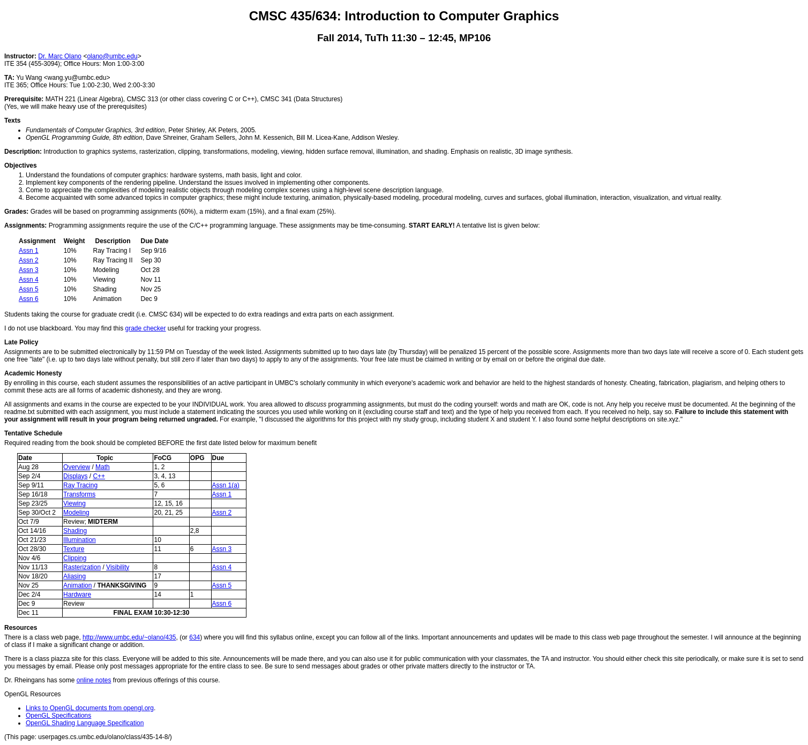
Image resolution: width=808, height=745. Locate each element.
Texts (12, 120)
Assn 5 (29, 289)
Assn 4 (29, 279)
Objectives (20, 165)
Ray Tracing (80, 485)
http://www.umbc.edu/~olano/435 (129, 637)
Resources (20, 627)
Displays (75, 476)
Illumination (79, 540)
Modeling (76, 512)
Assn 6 (29, 299)
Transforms (79, 494)
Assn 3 (29, 270)
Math (102, 467)
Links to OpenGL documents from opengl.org (90, 708)
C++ (99, 476)
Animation (77, 585)
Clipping (74, 558)
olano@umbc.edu (112, 56)
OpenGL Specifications (58, 715)
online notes (94, 680)
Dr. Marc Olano (59, 56)
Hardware (77, 594)
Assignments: (25, 225)
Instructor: (20, 56)
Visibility (117, 567)
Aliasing (74, 576)
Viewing (74, 503)
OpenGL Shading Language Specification (85, 723)
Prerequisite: (23, 99)
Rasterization (82, 567)
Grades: (16, 211)
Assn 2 (29, 260)
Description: (23, 151)
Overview (76, 467)
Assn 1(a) (226, 485)
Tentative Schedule (33, 433)
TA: (9, 77)
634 (194, 637)
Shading (75, 531)
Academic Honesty (33, 373)
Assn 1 (29, 250)
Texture (73, 549)
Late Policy (21, 342)
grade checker (145, 328)
